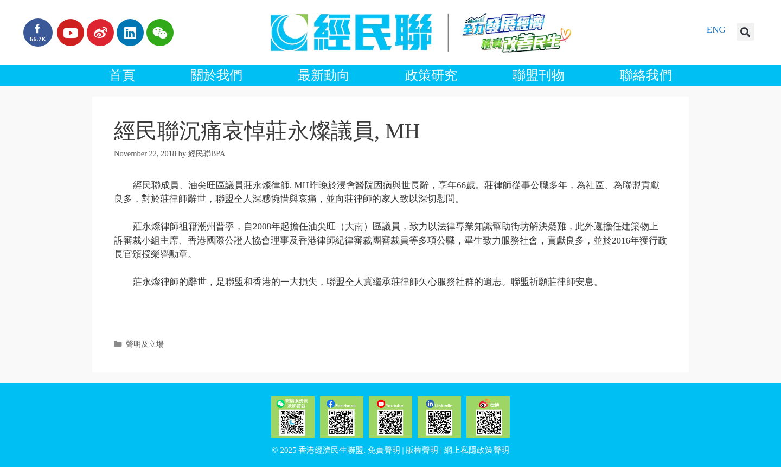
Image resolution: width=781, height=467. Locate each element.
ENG (716, 29)
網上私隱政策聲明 (476, 450)
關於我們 (216, 75)
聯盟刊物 (539, 75)
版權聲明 (422, 450)
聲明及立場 (145, 344)
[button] (745, 32)
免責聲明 (384, 450)
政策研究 (431, 75)
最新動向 (324, 75)
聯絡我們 (646, 75)
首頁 (122, 75)
